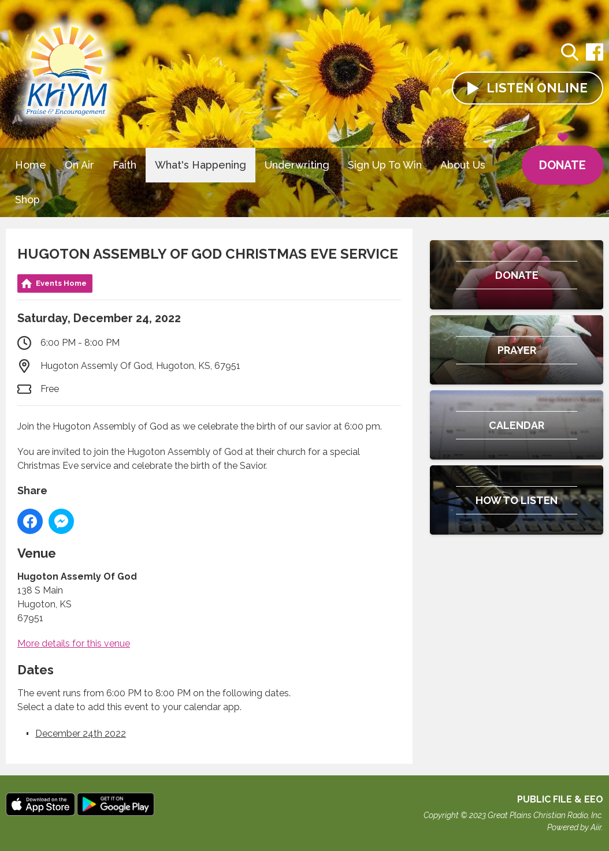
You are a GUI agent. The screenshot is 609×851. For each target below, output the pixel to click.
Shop (27, 199)
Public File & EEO (560, 799)
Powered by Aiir (574, 827)
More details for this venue (73, 643)
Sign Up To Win (385, 165)
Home (30, 165)
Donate (562, 158)
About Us (462, 165)
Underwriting (297, 165)
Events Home (61, 283)
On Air (79, 165)
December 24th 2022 (80, 733)
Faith (124, 165)
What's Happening (200, 165)
